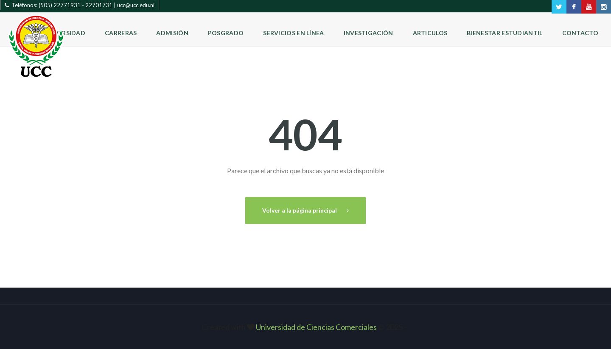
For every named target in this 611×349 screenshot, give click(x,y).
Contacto (580, 32)
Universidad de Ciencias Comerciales (317, 327)
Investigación (368, 32)
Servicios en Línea (293, 32)
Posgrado (226, 32)
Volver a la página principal (300, 210)
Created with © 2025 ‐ (305, 327)
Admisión (172, 32)
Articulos (430, 32)
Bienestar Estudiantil (504, 32)
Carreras (121, 32)
